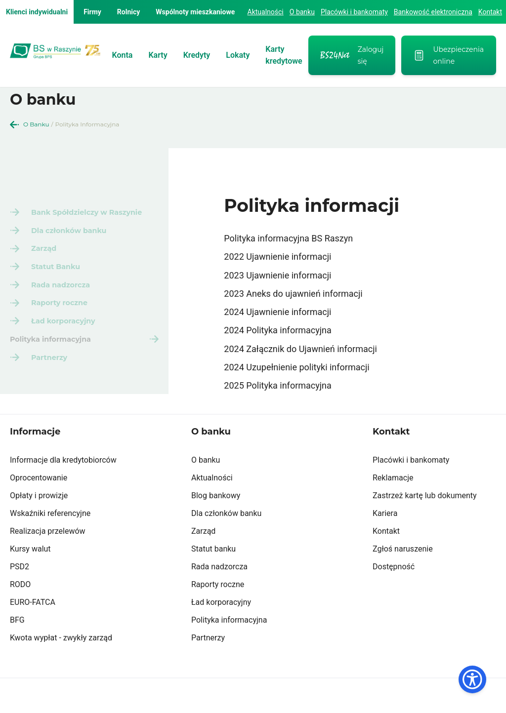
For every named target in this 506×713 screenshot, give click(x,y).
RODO (20, 599)
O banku (302, 12)
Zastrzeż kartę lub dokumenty (425, 510)
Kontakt (490, 12)
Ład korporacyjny (221, 617)
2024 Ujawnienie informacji (277, 312)
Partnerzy (208, 652)
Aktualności (266, 12)
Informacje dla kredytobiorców (63, 474)
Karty (157, 55)
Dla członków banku (226, 528)
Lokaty (238, 55)
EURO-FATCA (32, 617)
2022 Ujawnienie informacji (277, 256)
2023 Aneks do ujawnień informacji (293, 293)
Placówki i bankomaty (354, 12)
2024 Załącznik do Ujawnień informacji (300, 349)
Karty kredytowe (283, 55)
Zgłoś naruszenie (403, 563)
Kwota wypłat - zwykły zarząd (61, 652)
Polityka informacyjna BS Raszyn (288, 238)
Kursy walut (30, 563)
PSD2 (19, 581)
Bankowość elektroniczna (433, 12)
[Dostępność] (472, 679)
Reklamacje (393, 492)
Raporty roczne (217, 599)
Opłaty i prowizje (39, 510)
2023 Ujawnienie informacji (277, 275)
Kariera (385, 528)
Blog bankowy (215, 510)
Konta (122, 55)
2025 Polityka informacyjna (277, 385)
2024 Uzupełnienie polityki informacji (296, 367)
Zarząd (203, 546)
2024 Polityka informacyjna (277, 330)
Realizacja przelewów (47, 546)
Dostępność (394, 581)
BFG (17, 634)
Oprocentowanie (38, 492)
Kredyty (197, 55)
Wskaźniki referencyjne (50, 528)
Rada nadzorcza (219, 581)
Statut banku (213, 563)
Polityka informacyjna (229, 634)
